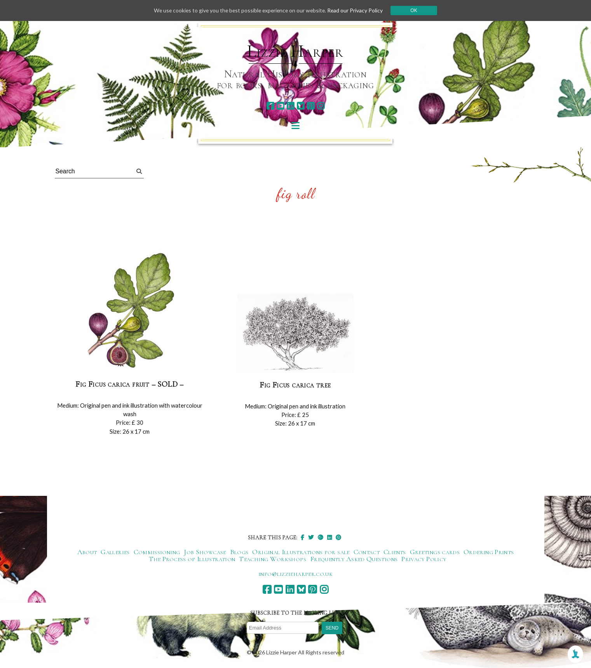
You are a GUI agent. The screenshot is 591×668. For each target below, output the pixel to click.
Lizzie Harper (295, 51)
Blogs (239, 552)
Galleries (115, 552)
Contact (367, 552)
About (87, 552)
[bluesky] (300, 106)
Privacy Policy (423, 559)
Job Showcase (205, 552)
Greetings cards (435, 552)
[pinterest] (310, 106)
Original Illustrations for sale (300, 552)
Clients (395, 552)
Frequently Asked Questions (353, 559)
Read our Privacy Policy (357, 10)
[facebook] (270, 106)
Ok (416, 10)
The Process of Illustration (192, 559)
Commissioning (157, 552)
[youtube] (280, 106)
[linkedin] (290, 106)
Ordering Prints (489, 552)
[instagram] (320, 106)
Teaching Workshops (272, 559)
